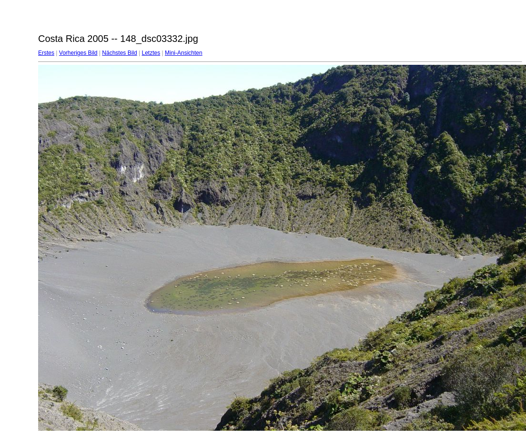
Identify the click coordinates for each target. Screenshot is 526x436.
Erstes (46, 53)
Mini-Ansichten (183, 53)
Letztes (151, 53)
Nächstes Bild (119, 53)
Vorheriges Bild (78, 53)
